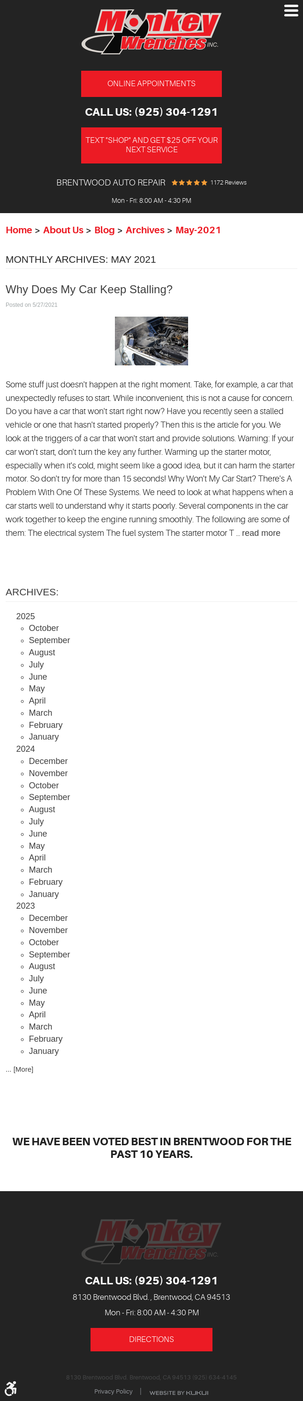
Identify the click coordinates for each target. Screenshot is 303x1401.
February (46, 725)
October (44, 628)
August (42, 652)
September (49, 640)
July (36, 664)
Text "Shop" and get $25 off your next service (151, 145)
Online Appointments (151, 83)
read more (261, 533)
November (48, 773)
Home (19, 230)
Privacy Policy (113, 1391)
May (37, 688)
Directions (151, 1339)
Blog (104, 230)
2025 (25, 616)
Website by (179, 1392)
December (48, 761)
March (41, 713)
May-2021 (198, 230)
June (38, 677)
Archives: (32, 591)
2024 (25, 749)
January (44, 736)
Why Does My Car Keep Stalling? (89, 289)
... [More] (19, 1069)
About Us (63, 230)
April (37, 700)
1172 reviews (228, 182)
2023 (25, 906)
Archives (145, 230)
